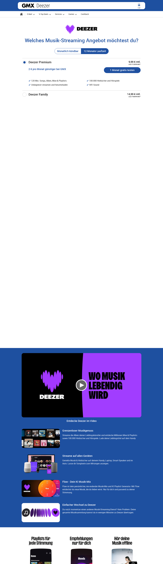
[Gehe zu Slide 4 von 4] (88, 363)
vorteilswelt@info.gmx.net (31, 479)
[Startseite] (21, 14)
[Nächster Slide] (154, 531)
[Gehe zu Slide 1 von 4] (75, 363)
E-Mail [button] (31, 14)
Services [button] (60, 14)
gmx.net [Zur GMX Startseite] (28, 6)
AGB (42, 559)
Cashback (85, 14)
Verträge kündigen (56, 559)
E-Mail (117, 559)
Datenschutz (75, 559)
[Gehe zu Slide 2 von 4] (79, 363)
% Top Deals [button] (45, 14)
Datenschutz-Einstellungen (98, 559)
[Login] (139, 5)
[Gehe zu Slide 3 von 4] (84, 363)
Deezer (43, 6)
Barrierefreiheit (131, 559)
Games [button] (73, 14)
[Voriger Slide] (9, 531)
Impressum (30, 559)
